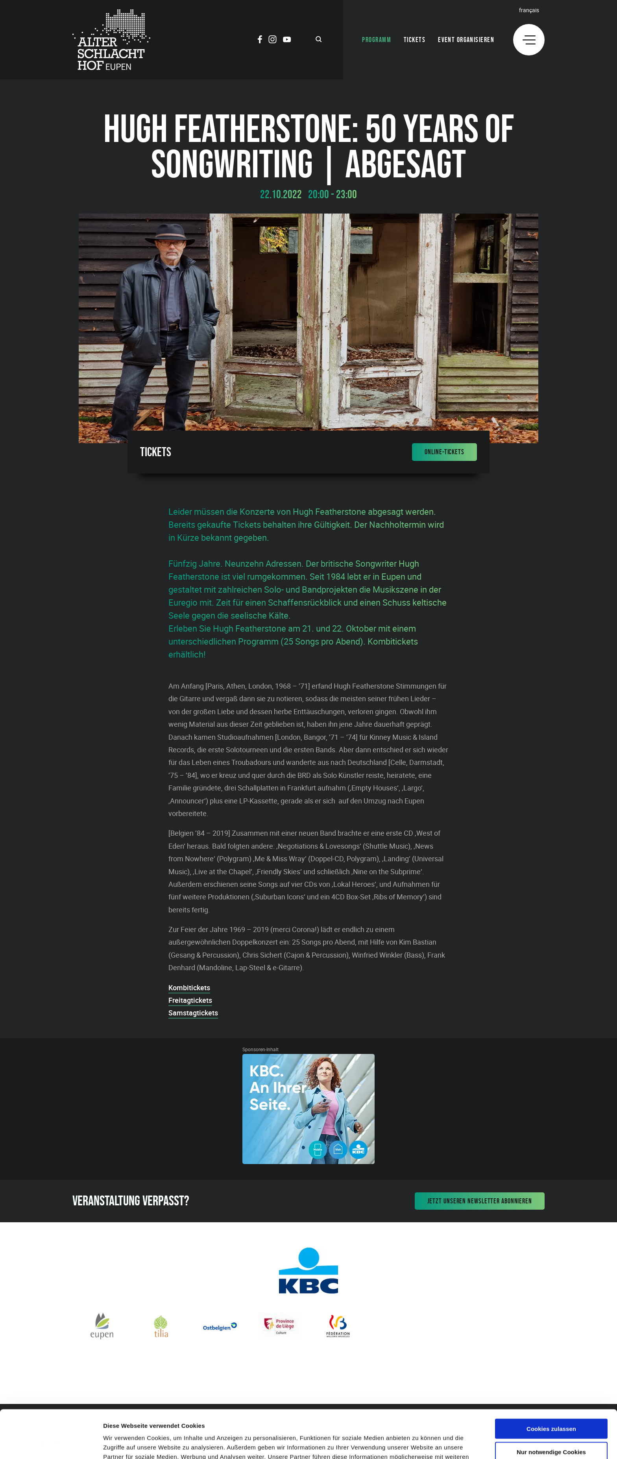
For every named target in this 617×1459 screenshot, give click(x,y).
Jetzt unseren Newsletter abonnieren (479, 1201)
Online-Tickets (444, 452)
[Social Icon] (260, 40)
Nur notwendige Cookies (551, 1403)
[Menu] (529, 39)
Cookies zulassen (551, 1380)
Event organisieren (466, 40)
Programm (376, 40)
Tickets (414, 40)
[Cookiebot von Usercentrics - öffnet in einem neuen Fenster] (51, 1444)
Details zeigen (418, 1443)
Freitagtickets (190, 1000)
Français (529, 10)
